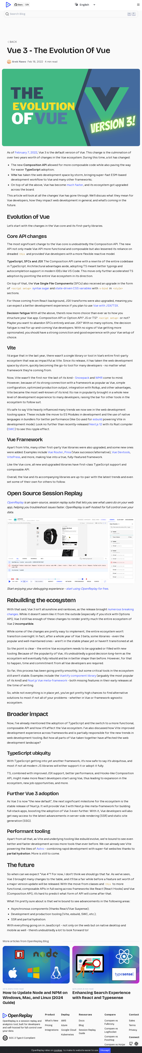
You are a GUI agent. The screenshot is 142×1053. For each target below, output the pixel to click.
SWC (11, 429)
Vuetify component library (78, 675)
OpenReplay (15, 502)
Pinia (67, 452)
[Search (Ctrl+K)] (71, 14)
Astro (40, 849)
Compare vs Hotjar (114, 1044)
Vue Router (55, 452)
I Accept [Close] (105, 1050)
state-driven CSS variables (73, 288)
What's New (51, 1020)
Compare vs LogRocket (111, 1030)
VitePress (13, 457)
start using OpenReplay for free (87, 589)
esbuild (97, 419)
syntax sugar (40, 288)
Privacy (133, 1030)
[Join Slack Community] (136, 1044)
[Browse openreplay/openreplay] (131, 1044)
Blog (81, 1025)
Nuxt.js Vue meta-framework (47, 680)
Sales (132, 1020)
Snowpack (82, 378)
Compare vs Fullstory (111, 1022)
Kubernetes (67, 1034)
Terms (132, 1025)
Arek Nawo (19, 61)
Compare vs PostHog (111, 1038)
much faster (75, 185)
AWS (63, 1020)
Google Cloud (68, 1030)
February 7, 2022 (26, 152)
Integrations (51, 1030)
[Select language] (87, 4)
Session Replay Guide (87, 1032)
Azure (64, 1025)
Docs (81, 1020)
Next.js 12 (95, 424)
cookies (58, 1050)
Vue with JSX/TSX (105, 305)
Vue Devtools (121, 452)
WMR (98, 378)
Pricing (48, 1025)
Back (12, 41)
